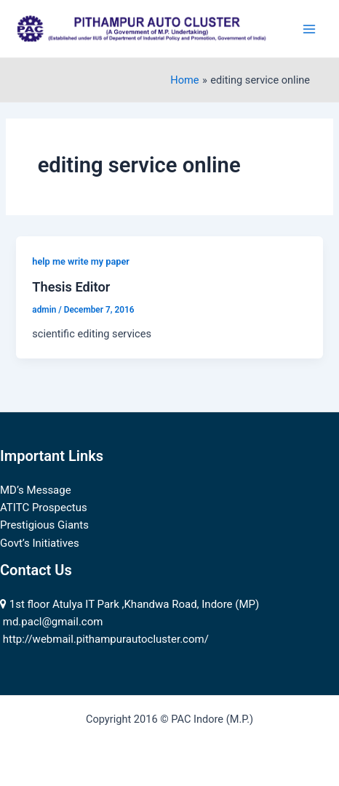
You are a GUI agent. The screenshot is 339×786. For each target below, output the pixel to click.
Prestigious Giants (44, 525)
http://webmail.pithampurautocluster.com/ (106, 639)
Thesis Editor (71, 286)
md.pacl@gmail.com (53, 621)
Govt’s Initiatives (39, 543)
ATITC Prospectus (43, 507)
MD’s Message (35, 490)
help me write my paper (80, 261)
